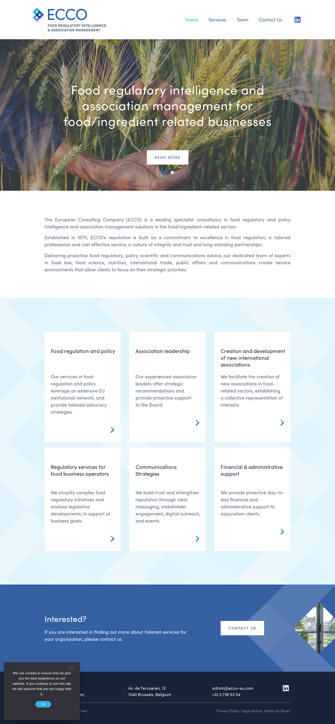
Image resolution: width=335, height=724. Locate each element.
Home (191, 19)
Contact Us (270, 19)
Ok (43, 704)
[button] (164, 172)
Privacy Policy (227, 710)
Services (217, 19)
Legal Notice (251, 710)
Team (242, 19)
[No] (71, 667)
